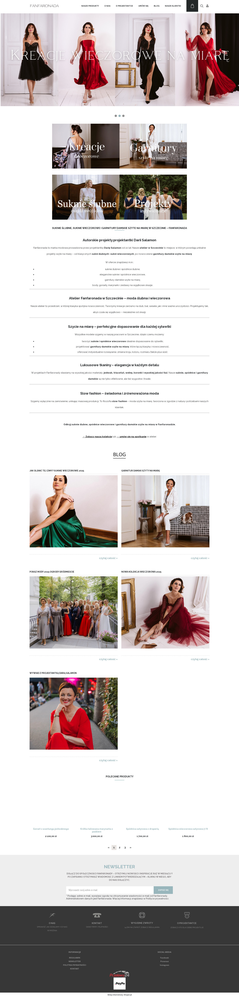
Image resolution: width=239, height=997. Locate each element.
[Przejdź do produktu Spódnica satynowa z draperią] (142, 807)
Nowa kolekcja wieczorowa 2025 (141, 572)
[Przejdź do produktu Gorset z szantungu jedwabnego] (51, 807)
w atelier (151, 436)
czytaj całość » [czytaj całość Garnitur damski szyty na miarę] (200, 558)
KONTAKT (74, 968)
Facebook (164, 957)
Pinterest (164, 961)
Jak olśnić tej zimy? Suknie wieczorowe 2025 (57, 470)
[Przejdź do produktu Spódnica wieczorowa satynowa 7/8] (188, 807)
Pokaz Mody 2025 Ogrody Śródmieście (52, 572)
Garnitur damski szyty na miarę (140, 470)
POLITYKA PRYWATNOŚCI (74, 965)
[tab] (116, 116)
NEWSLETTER (75, 961)
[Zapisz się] (163, 890)
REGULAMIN (74, 957)
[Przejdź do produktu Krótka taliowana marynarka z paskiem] (96, 807)
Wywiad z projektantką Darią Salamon (53, 673)
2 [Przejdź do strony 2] (119, 847)
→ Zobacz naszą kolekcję (97, 436)
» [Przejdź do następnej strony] (130, 847)
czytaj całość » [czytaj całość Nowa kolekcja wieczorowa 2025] (200, 659)
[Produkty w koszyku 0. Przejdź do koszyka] (192, 6)
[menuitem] (90, 6)
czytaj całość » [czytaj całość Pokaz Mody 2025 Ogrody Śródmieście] (108, 659)
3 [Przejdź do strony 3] (125, 847)
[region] (119, 59)
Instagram (164, 965)
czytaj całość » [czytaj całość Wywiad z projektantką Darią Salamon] (108, 760)
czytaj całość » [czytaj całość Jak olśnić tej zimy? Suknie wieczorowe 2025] (108, 558)
